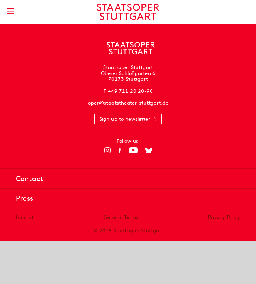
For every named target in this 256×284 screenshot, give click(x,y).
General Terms (121, 217)
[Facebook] (120, 150)
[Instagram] (107, 150)
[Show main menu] (10, 11)
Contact (29, 178)
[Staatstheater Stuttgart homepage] (128, 12)
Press (24, 198)
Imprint (25, 217)
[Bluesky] (148, 150)
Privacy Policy (224, 217)
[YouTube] (133, 150)
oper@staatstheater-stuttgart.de (128, 102)
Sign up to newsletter (124, 119)
